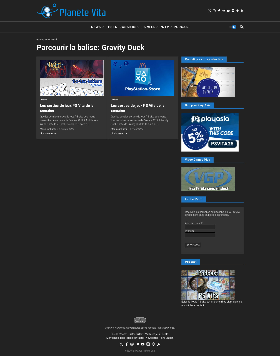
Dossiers (129, 27)
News (97, 27)
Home (39, 39)
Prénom (189, 230)
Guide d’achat (119, 334)
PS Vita (149, 27)
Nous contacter (135, 337)
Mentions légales (116, 337)
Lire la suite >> (48, 133)
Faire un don (167, 337)
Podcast (182, 27)
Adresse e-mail (194, 223)
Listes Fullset (136, 334)
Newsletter (152, 337)
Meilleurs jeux (152, 334)
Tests (111, 27)
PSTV (166, 27)
